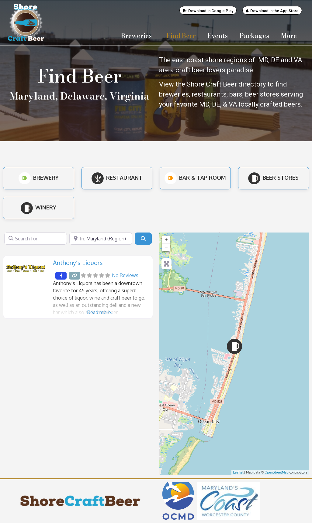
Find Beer (181, 35)
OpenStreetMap (277, 472)
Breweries (138, 35)
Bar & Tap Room (195, 177)
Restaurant (117, 177)
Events (218, 35)
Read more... (101, 312)
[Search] (143, 238)
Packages (254, 35)
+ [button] (166, 239)
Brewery (39, 177)
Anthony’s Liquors (78, 262)
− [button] (166, 247)
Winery (38, 207)
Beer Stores (273, 177)
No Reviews (125, 275)
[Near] (100, 238)
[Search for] (35, 238)
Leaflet (238, 472)
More (290, 35)
